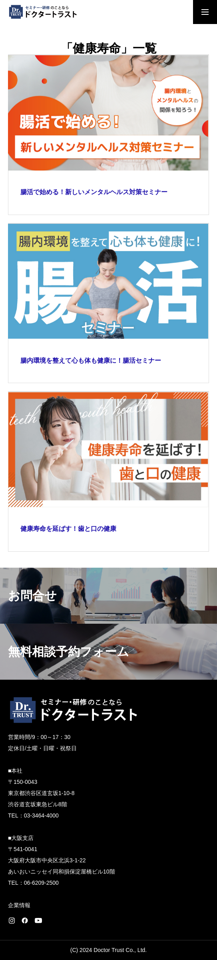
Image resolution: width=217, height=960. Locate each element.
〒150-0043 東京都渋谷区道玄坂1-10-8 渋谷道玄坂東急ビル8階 (41, 793)
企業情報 (19, 905)
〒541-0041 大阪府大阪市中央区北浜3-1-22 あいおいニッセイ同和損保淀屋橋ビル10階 (61, 860)
